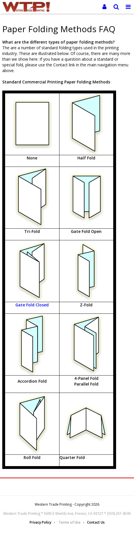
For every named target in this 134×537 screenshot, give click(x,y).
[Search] (116, 7)
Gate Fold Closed (32, 305)
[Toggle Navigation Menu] (128, 7)
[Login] (104, 7)
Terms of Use (70, 522)
